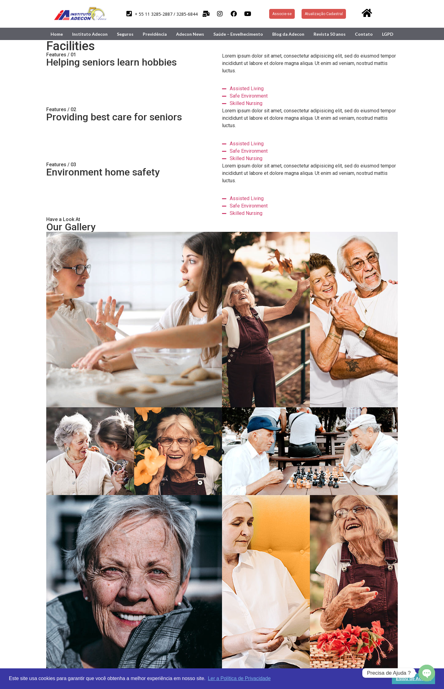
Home (57, 34)
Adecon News (190, 34)
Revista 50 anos (330, 34)
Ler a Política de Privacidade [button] (239, 678)
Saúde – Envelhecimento (238, 34)
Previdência (155, 34)
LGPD (387, 34)
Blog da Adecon (288, 34)
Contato (364, 34)
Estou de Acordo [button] (413, 678)
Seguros (125, 34)
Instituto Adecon (90, 34)
